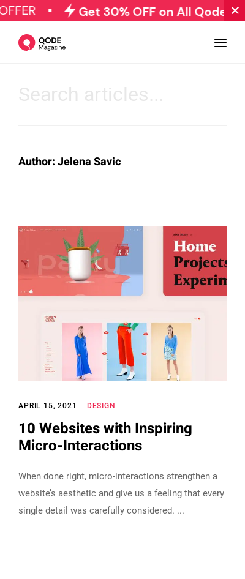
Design (101, 406)
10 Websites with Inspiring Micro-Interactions (105, 437)
